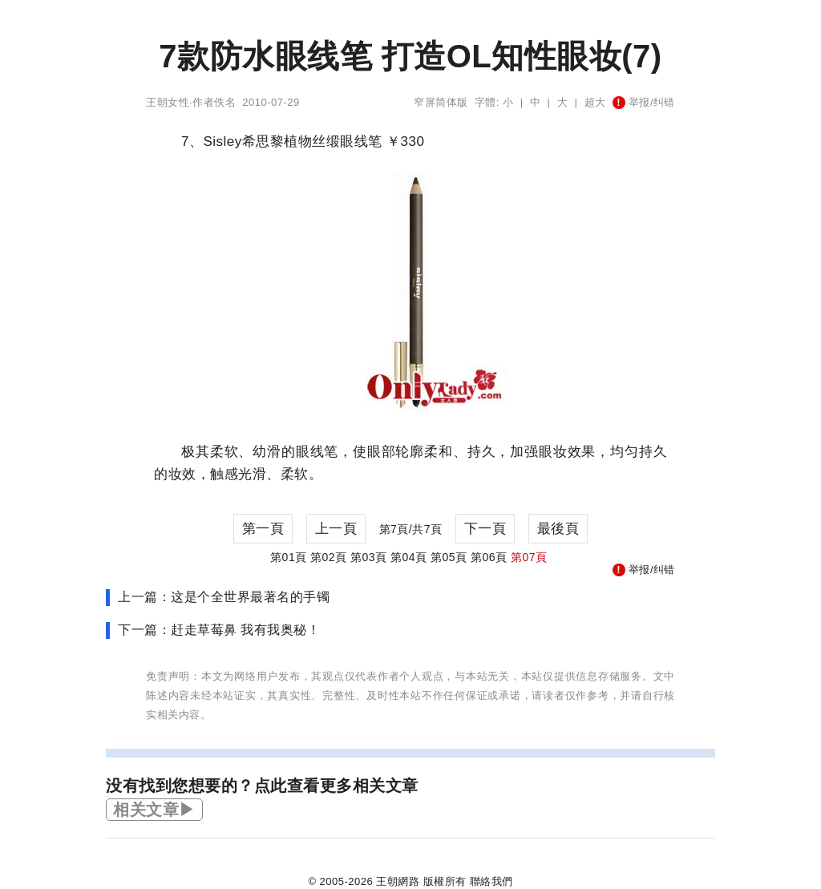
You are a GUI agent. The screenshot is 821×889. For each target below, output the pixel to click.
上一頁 (336, 528)
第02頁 (328, 557)
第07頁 (529, 557)
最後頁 (558, 528)
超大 (595, 102)
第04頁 (408, 557)
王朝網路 (397, 881)
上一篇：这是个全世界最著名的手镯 (224, 597)
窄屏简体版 (441, 102)
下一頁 (485, 528)
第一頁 (263, 528)
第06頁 (489, 557)
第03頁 (368, 557)
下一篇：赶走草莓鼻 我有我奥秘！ (219, 629)
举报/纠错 (644, 102)
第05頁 (449, 557)
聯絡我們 (491, 881)
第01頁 (288, 557)
